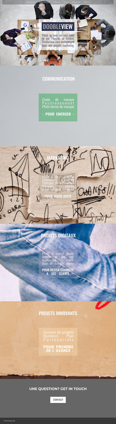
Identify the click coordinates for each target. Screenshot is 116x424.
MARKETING (57, 2)
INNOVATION (76, 2)
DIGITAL (66, 2)
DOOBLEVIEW (31, 2)
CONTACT (87, 2)
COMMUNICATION (44, 2)
